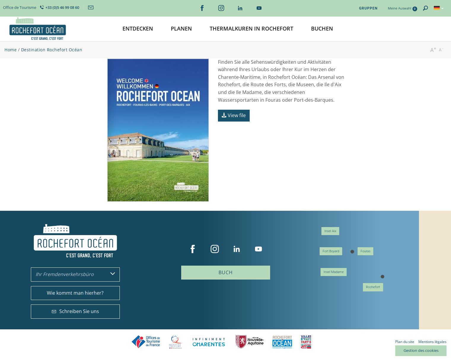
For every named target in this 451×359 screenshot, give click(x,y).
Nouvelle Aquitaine (250, 342)
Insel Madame (333, 272)
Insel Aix (330, 231)
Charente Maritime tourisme (209, 342)
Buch (226, 272)
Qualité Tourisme (175, 342)
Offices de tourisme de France (145, 342)
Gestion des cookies (421, 350)
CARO (282, 342)
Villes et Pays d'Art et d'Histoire (306, 342)
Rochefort (373, 287)
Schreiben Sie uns (75, 311)
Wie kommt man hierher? (75, 293)
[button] (138, 29)
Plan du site (404, 341)
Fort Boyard (331, 251)
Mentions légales (432, 341)
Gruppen (368, 8)
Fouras (365, 251)
